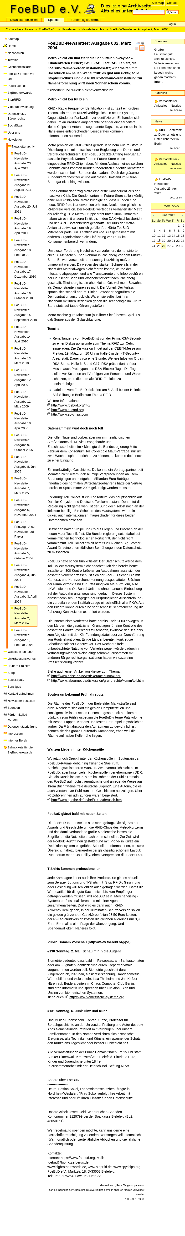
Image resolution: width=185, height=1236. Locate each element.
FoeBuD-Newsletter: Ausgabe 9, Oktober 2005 (23, 442)
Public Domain (17, 86)
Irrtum (158, 81)
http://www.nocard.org (67, 410)
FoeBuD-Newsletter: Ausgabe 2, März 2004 (22, 616)
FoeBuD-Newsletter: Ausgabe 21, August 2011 (22, 182)
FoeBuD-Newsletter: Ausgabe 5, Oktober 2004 (23, 551)
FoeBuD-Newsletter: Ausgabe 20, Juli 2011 (25, 204)
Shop (11, 673)
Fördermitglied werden (86, 20)
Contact (172, 3)
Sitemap (13, 39)
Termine (13, 60)
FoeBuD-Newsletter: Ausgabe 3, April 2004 (25, 594)
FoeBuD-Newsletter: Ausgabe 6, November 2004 (25, 507)
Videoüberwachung (21, 107)
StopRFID (14, 99)
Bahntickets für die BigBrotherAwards (20, 750)
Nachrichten (16, 53)
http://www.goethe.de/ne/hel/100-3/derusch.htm (86, 800)
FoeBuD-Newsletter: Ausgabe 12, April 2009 (22, 377)
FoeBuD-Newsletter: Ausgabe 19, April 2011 (22, 226)
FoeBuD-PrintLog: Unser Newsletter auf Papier (25, 529)
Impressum (15, 733)
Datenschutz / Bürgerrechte (17, 116)
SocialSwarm (17, 125)
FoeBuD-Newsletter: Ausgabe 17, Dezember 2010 (25, 269)
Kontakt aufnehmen (21, 693)
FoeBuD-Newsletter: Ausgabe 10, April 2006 (22, 421)
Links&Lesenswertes (22, 658)
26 (163, 246)
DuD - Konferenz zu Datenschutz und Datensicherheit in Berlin (168, 139)
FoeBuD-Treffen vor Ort (21, 76)
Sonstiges (14, 686)
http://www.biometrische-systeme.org (96, 997)
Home (29, 29)
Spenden (54, 20)
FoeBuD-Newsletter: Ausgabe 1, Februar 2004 (23, 637)
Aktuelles (160, 93)
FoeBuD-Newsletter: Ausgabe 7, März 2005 (22, 486)
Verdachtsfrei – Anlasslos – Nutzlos (168, 106)
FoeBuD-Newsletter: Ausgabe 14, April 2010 (22, 334)
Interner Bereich (18, 740)
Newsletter (69, 29)
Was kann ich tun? (20, 652)
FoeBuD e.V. (51, 9)
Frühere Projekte (19, 666)
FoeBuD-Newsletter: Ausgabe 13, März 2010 (22, 356)
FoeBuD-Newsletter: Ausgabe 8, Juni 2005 (25, 464)
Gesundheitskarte (19, 67)
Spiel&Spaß (16, 679)
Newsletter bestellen (24, 20)
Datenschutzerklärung (22, 726)
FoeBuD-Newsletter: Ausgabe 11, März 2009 (22, 399)
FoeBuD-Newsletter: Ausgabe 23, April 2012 (22, 161)
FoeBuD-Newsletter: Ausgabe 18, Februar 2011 (23, 247)
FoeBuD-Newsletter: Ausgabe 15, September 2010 (25, 312)
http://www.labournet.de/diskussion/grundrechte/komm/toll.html (97, 680)
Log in (172, 24)
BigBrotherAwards (20, 92)
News (158, 121)
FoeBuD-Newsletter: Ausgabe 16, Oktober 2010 (23, 291)
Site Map (158, 3)
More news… (173, 206)
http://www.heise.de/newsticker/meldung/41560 (86, 676)
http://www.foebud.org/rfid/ (70, 405)
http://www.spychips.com (69, 414)
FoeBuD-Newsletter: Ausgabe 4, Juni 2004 (25, 572)
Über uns (14, 132)
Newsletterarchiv (93, 29)
